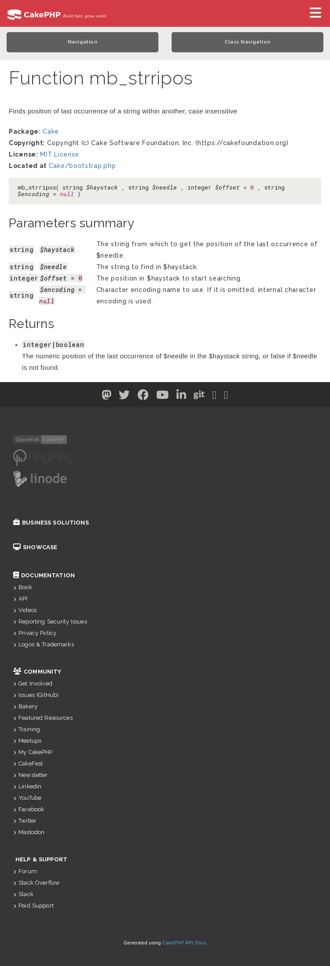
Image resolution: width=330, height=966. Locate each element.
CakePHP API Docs (184, 942)
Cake (51, 131)
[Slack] (215, 397)
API (20, 598)
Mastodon (28, 832)
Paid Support (33, 905)
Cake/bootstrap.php (82, 165)
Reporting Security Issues (50, 621)
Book (22, 587)
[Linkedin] (181, 397)
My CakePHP (33, 752)
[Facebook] (143, 397)
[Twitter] (106, 397)
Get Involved (32, 683)
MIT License (59, 154)
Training (26, 729)
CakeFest (28, 763)
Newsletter (30, 775)
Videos (25, 610)
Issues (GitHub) (36, 695)
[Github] (199, 397)
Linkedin (27, 786)
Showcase (35, 547)
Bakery (25, 706)
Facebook (28, 809)
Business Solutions (51, 522)
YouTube (27, 798)
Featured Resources (43, 717)
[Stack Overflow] (226, 397)
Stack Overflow (36, 882)
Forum (25, 871)
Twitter (25, 820)
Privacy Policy (34, 633)
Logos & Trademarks (43, 644)
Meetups (27, 740)
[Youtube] (163, 397)
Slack (23, 894)
